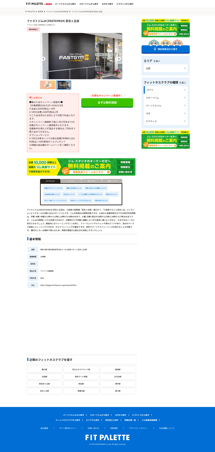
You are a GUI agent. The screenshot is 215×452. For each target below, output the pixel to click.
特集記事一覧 (130, 420)
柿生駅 (81, 383)
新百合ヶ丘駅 (44, 383)
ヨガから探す (107, 4)
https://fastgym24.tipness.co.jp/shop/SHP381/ (58, 285)
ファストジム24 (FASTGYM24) (57, 11)
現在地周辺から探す (167, 49)
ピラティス (151, 121)
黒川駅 (118, 391)
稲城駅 (118, 369)
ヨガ (148, 113)
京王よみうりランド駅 (81, 369)
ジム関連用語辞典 (149, 420)
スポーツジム (152, 97)
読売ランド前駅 (81, 376)
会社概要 (44, 428)
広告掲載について (167, 428)
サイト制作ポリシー (68, 428)
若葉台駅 (81, 391)
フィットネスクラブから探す (67, 420)
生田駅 (44, 376)
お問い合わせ (93, 428)
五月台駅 (117, 376)
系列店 (40, 11)
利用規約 (114, 428)
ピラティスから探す (125, 4)
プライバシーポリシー (138, 428)
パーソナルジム (153, 105)
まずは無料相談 (107, 102)
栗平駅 (118, 383)
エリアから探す (93, 420)
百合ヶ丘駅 (44, 391)
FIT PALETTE (30, 11)
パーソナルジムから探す (65, 4)
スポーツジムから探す (88, 4)
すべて (150, 89)
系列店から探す (112, 420)
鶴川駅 (44, 369)
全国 (148, 68)
